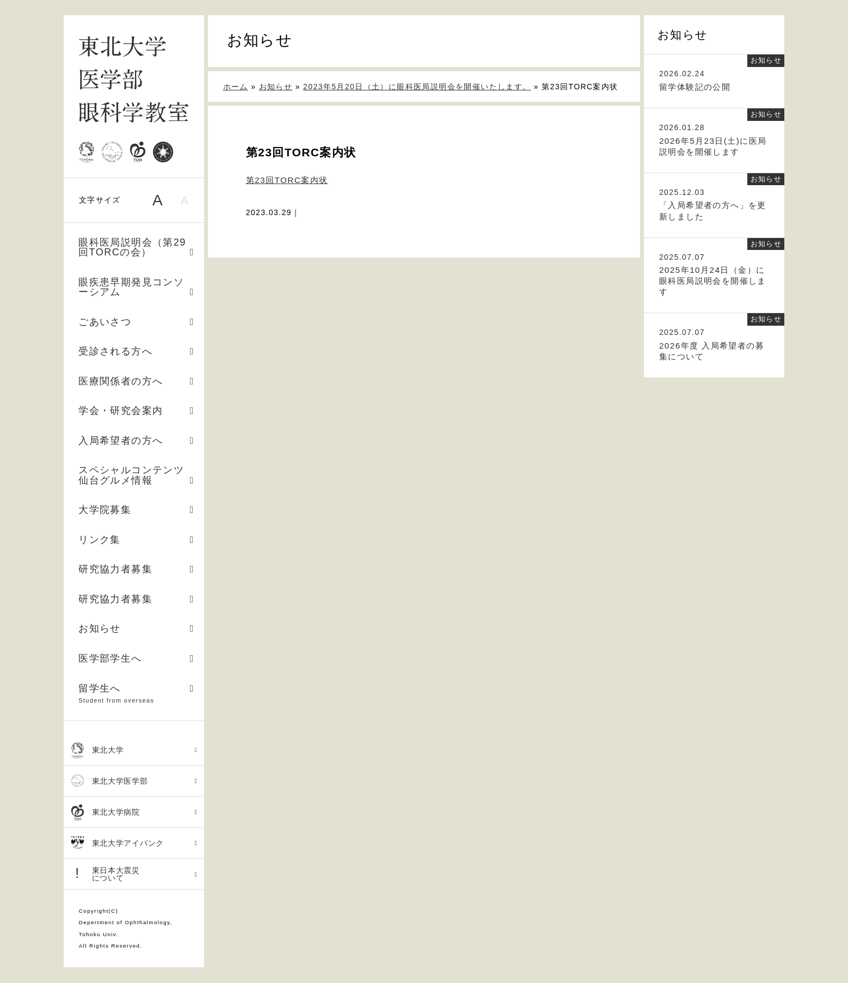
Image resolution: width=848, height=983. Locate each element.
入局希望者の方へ (136, 440)
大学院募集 (136, 509)
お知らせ (136, 628)
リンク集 (136, 539)
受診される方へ (136, 351)
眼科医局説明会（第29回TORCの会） (136, 247)
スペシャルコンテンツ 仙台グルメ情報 (136, 475)
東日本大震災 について (134, 873)
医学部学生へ (136, 658)
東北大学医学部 (134, 781)
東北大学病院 (134, 812)
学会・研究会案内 (136, 410)
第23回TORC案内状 (287, 180)
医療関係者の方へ (136, 381)
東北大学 (134, 750)
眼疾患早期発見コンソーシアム (136, 287)
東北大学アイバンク (134, 843)
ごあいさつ (136, 321)
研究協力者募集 (136, 569)
